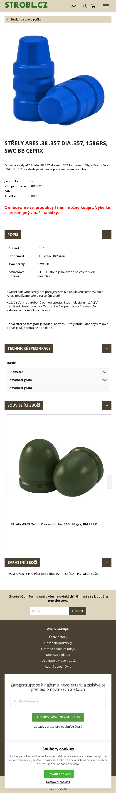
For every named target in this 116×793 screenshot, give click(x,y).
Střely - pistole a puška (82, 574)
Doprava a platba (58, 655)
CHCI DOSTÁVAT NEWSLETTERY (58, 717)
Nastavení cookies (58, 782)
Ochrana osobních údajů (58, 649)
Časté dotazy (58, 637)
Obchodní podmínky (58, 643)
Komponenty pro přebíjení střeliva (34, 574)
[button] (7, 482)
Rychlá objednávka (58, 666)
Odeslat (77, 611)
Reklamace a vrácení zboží (58, 661)
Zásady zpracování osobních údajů (58, 727)
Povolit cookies (59, 774)
